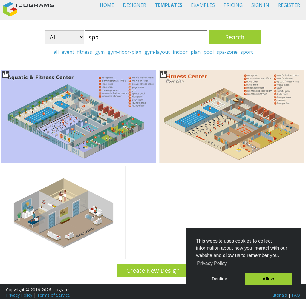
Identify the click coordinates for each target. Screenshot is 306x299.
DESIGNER (134, 5)
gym (100, 52)
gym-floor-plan (124, 52)
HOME (107, 5)
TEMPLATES (168, 5)
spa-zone (227, 52)
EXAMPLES (203, 5)
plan (196, 52)
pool (209, 52)
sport (247, 52)
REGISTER (289, 5)
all (56, 52)
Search (234, 37)
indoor (180, 52)
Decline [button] (219, 278)
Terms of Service (53, 295)
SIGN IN (260, 5)
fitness (84, 52)
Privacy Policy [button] (212, 263)
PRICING (233, 5)
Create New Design (153, 270)
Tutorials (278, 295)
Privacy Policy (19, 295)
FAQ (296, 295)
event (68, 52)
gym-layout (157, 52)
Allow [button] (268, 278)
